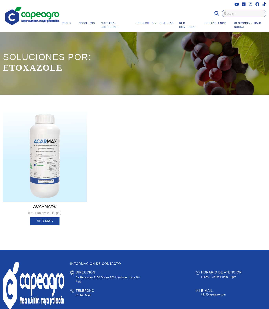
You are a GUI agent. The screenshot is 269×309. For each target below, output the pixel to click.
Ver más (45, 221)
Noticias (166, 23)
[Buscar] (244, 13)
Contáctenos (215, 23)
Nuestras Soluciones (110, 25)
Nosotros (87, 23)
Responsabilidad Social (247, 25)
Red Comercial (187, 25)
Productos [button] (145, 23)
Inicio (66, 23)
